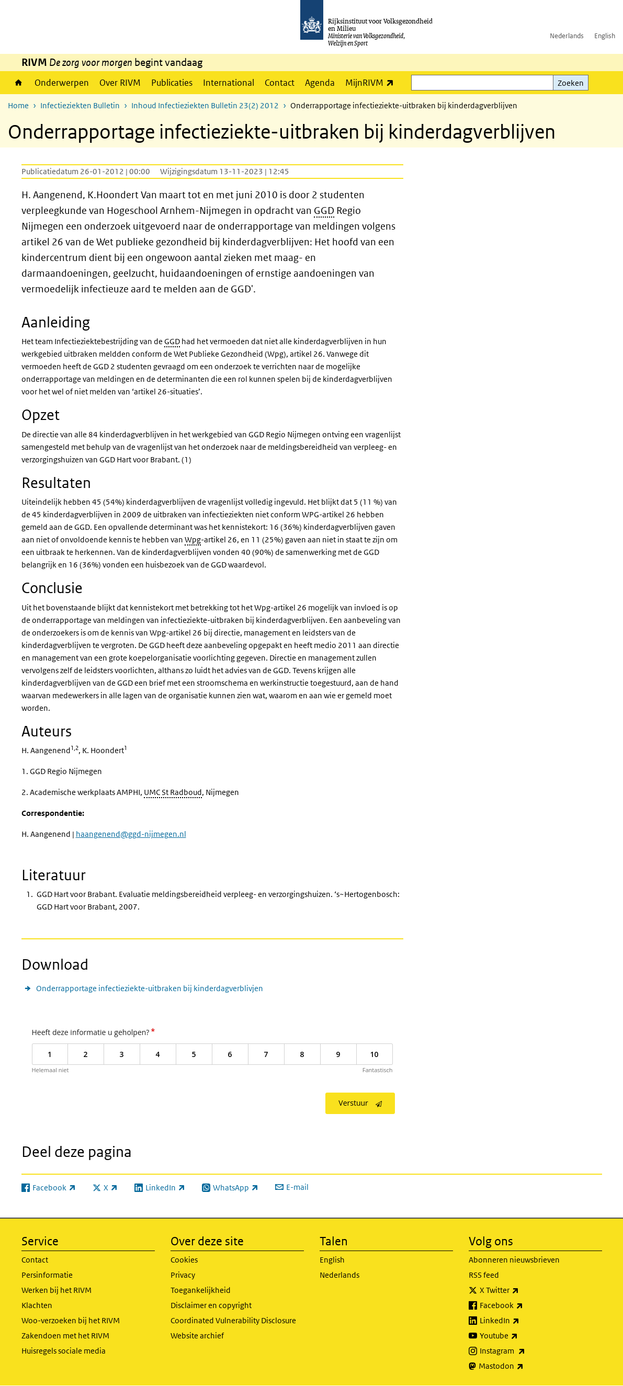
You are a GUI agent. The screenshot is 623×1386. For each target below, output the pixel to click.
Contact (279, 82)
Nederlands (567, 35)
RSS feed (484, 1275)
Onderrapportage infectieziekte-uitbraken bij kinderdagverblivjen (149, 988)
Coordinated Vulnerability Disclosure (233, 1320)
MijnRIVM (372, 82)
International (228, 82)
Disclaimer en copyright (211, 1305)
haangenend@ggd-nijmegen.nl (131, 834)
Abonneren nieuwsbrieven (514, 1260)
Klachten (36, 1305)
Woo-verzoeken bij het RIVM (70, 1320)
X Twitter (522, 1290)
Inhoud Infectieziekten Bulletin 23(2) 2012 (205, 105)
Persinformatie (47, 1275)
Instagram (525, 1351)
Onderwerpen (62, 82)
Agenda (320, 82)
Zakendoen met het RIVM (65, 1335)
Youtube (522, 1336)
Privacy (183, 1275)
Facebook (524, 1305)
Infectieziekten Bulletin (80, 105)
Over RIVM (120, 82)
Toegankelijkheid (201, 1290)
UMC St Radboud (173, 792)
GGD (324, 211)
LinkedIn (522, 1320)
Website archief (197, 1335)
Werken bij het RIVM (56, 1290)
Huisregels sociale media (63, 1351)
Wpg (193, 539)
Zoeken (571, 83)
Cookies (184, 1260)
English (604, 35)
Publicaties (171, 82)
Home (18, 82)
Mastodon (524, 1366)
